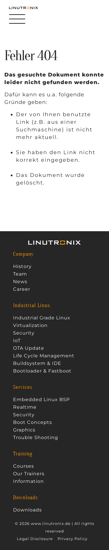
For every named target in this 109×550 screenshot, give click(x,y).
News (20, 281)
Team (20, 274)
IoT (17, 340)
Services (22, 387)
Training (23, 454)
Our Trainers (28, 473)
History (22, 266)
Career (21, 289)
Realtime (25, 407)
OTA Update (28, 348)
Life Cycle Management (43, 356)
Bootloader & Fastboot (42, 371)
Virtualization (30, 325)
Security (24, 333)
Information (28, 481)
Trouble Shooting (35, 437)
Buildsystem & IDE (37, 363)
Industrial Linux (31, 305)
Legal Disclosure (35, 539)
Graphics (24, 430)
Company (23, 254)
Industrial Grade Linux (41, 318)
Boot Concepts (32, 422)
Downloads (25, 497)
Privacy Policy (72, 539)
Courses (23, 466)
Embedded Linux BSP (41, 399)
